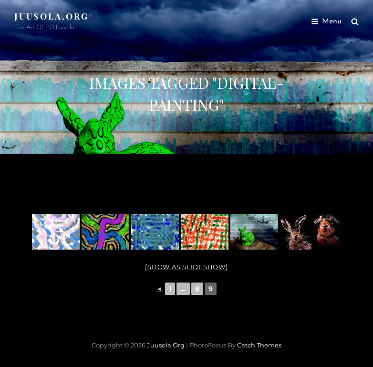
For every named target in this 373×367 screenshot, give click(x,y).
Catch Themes (259, 345)
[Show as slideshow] (186, 267)
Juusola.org (51, 16)
